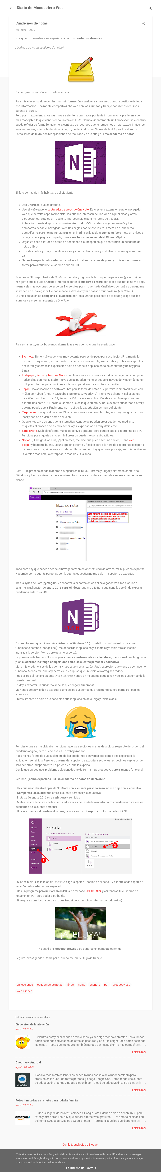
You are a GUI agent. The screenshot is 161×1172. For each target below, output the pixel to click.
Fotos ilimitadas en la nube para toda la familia (46, 1100)
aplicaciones (25, 984)
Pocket (41, 375)
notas (81, 984)
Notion (26, 440)
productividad (121, 984)
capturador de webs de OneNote (68, 209)
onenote (94, 984)
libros (70, 984)
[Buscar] (150, 9)
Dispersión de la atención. (32, 1024)
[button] (144, 23)
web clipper (24, 991)
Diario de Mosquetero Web (40, 7)
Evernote (27, 356)
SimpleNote (29, 430)
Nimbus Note (56, 375)
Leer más (139, 1052)
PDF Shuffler (93, 891)
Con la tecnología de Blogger (80, 1144)
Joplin (26, 389)
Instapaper (28, 375)
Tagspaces (29, 412)
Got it (91, 1168)
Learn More (75, 1168)
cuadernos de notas (50, 984)
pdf (106, 984)
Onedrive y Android (28, 1062)
